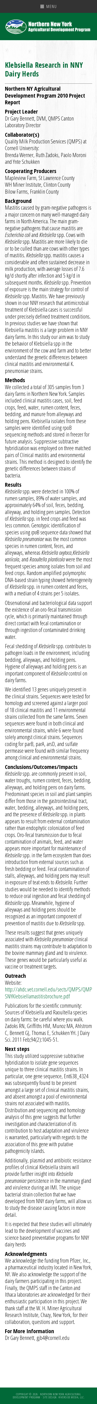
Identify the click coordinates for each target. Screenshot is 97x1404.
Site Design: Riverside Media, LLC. (64, 1397)
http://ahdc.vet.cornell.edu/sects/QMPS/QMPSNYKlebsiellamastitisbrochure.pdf (48, 992)
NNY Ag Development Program (48, 26)
